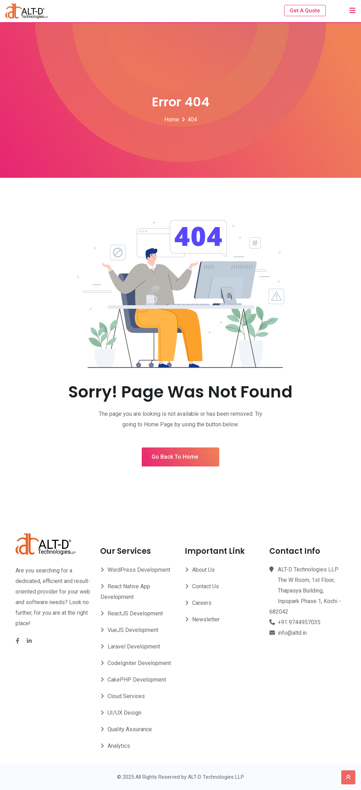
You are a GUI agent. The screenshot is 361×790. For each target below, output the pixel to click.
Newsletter (206, 619)
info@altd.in (292, 632)
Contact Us (205, 586)
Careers (202, 603)
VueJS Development (133, 630)
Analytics (119, 745)
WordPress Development (139, 569)
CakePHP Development (137, 679)
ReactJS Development (135, 613)
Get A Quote (305, 10)
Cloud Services (126, 696)
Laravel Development (134, 646)
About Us (203, 569)
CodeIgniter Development (139, 663)
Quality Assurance (130, 729)
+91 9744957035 (299, 622)
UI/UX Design (124, 712)
